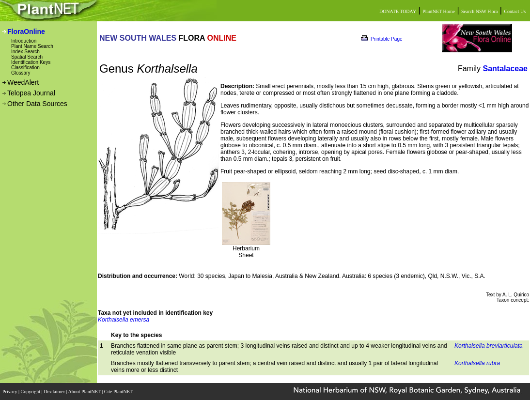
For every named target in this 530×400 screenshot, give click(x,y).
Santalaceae (505, 68)
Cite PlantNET (119, 391)
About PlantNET (85, 391)
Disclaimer (55, 391)
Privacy (10, 391)
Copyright (31, 391)
